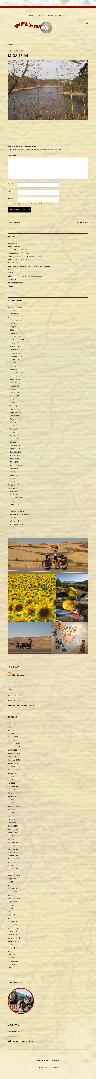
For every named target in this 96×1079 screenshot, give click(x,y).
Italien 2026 (14, 498)
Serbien (13, 439)
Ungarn (13, 468)
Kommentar (12, 155)
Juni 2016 (11, 908)
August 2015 (12, 941)
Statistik (11, 273)
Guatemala (14, 356)
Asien (12, 495)
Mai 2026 (11, 724)
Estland (13, 350)
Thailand (13, 455)
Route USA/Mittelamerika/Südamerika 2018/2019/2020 (29, 266)
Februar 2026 (13, 734)
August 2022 (13, 773)
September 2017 (14, 875)
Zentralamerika (16, 524)
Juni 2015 (11, 948)
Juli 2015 (11, 945)
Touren (10, 488)
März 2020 (12, 809)
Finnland (13, 353)
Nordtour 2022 (15, 505)
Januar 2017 (12, 892)
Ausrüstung (12, 243)
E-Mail (10, 191)
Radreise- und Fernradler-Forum (21, 706)
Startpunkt (12, 269)
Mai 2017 (11, 882)
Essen (10, 310)
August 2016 (12, 902)
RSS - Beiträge (18, 675)
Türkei (12, 462)
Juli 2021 (11, 800)
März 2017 (11, 885)
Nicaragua (14, 409)
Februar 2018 (13, 869)
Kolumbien (14, 383)
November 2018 (14, 852)
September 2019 (14, 829)
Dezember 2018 (13, 849)
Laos (12, 389)
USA (11, 472)
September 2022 (14, 770)
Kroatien (13, 386)
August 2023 (13, 763)
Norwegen (14, 412)
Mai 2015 (11, 951)
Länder (10, 317)
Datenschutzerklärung (57, 15)
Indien (12, 360)
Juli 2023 (11, 767)
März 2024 (12, 757)
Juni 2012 (11, 964)
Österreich (14, 416)
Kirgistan (13, 379)
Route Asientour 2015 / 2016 (18, 260)
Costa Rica (14, 337)
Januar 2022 (12, 790)
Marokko (13, 396)
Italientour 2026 (14, 246)
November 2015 (13, 932)
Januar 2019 (12, 846)
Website (11, 199)
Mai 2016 (11, 912)
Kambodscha (15, 373)
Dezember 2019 (13, 819)
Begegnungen (13, 307)
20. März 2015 (12, 51)
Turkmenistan (15, 465)
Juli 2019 (11, 836)
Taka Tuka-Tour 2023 (18, 514)
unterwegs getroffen (15, 283)
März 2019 (11, 839)
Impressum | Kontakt (37, 15)
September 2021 (14, 793)
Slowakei (13, 442)
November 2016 (13, 895)
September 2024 (14, 753)
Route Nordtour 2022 (16, 263)
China (12, 333)
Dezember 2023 (14, 760)
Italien (12, 366)
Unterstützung (13, 279)
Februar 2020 (13, 813)
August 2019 (12, 832)
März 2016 (11, 918)
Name (10, 184)
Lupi (9, 482)
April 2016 (11, 915)
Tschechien (14, 459)
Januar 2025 (12, 740)
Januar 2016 (12, 925)
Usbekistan (14, 475)
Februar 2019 (13, 842)
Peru (12, 422)
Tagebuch (11, 485)
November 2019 (13, 823)
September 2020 (14, 806)
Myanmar (13, 403)
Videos (10, 286)
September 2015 (14, 938)
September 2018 (14, 859)
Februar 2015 (13, 961)
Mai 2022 (11, 783)
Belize (12, 323)
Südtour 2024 (15, 511)
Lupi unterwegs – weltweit (17, 250)
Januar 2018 (12, 872)
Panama (13, 419)
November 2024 (14, 747)
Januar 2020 (12, 816)
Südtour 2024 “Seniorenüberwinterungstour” (25, 276)
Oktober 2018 (13, 856)
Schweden (14, 432)
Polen (12, 426)
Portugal (13, 429)
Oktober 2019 (13, 826)
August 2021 (12, 796)
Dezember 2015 (13, 928)
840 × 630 (20, 51)
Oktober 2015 (13, 935)
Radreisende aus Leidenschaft (20, 1041)
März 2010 (12, 968)
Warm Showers (14, 701)
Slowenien (14, 445)
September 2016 (14, 899)
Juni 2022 (11, 780)
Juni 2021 (11, 803)
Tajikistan (14, 452)
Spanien (13, 449)
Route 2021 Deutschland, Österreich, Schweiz (25, 256)
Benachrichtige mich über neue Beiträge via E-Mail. (27, 204)
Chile (12, 330)
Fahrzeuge (12, 314)
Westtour (13, 521)
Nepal (12, 406)
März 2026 (12, 730)
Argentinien (14, 320)
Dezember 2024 (14, 744)
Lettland (13, 393)
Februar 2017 (13, 889)
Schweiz (13, 436)
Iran (11, 363)
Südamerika (15, 508)
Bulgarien (14, 327)
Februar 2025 (13, 737)
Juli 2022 (11, 776)
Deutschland (15, 340)
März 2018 (12, 866)
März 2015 (11, 958)
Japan (12, 370)
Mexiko (13, 399)
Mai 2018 (11, 862)
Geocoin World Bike (16, 696)
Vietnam (13, 478)
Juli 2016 (11, 905)
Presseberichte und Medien (18, 253)
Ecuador (13, 343)
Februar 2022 (13, 786)
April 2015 (11, 955)
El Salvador (14, 346)
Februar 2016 (13, 922)
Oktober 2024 (13, 750)
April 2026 (11, 727)
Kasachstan (14, 376)
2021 (12, 491)
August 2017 (12, 879)
